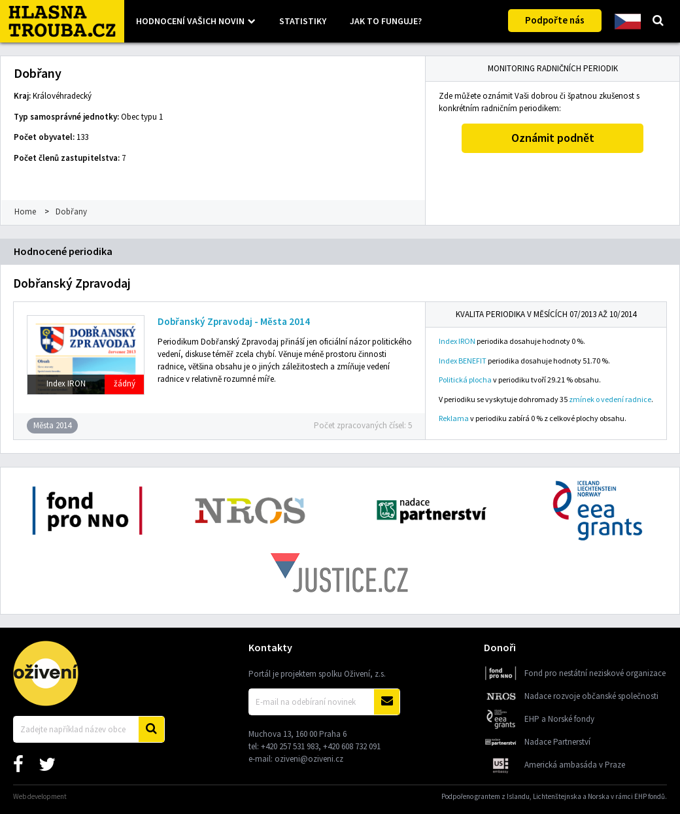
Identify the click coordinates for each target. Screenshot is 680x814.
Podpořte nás (555, 20)
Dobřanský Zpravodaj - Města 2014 (234, 321)
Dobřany (71, 211)
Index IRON (457, 341)
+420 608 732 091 (352, 746)
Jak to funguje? (386, 21)
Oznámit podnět (552, 137)
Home (25, 211)
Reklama (454, 418)
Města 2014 (52, 425)
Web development (40, 796)
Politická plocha (465, 379)
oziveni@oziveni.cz (309, 758)
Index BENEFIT (462, 360)
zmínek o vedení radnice (610, 399)
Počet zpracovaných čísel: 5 (363, 425)
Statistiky (302, 21)
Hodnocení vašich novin (190, 21)
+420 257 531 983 (289, 746)
